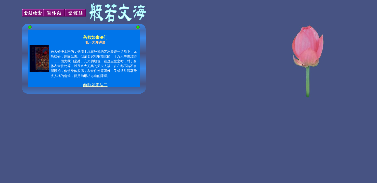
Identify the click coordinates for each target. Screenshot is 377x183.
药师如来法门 (95, 85)
